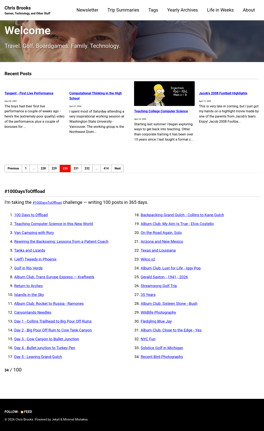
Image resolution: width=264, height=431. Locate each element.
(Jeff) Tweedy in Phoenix (35, 264)
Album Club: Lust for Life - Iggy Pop (171, 273)
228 (43, 173)
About (249, 10)
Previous (13, 173)
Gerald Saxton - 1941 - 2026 (164, 282)
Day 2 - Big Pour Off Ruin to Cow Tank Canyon (53, 335)
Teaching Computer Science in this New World (53, 229)
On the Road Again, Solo (161, 238)
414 (106, 173)
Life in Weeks (220, 10)
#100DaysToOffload (53, 207)
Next (118, 173)
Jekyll (56, 419)
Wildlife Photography (158, 317)
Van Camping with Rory (34, 238)
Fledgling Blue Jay (156, 326)
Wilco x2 (148, 264)
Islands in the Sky (29, 300)
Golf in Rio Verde (28, 273)
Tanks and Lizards (29, 255)
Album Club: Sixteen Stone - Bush (169, 309)
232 (87, 173)
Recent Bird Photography (162, 362)
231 (76, 173)
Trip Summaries (123, 10)
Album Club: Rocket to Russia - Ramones (49, 309)
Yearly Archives (182, 10)
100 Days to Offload (31, 220)
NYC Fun (148, 344)
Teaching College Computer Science (162, 113)
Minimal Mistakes (75, 419)
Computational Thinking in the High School (96, 95)
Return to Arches (28, 291)
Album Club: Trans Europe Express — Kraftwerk (54, 282)
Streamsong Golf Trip (159, 291)
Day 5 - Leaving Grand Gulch (38, 362)
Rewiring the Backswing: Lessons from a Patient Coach (61, 246)
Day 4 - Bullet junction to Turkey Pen (44, 353)
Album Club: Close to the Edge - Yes (171, 335)
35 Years (148, 300)
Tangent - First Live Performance (24, 95)
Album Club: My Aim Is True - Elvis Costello (177, 229)
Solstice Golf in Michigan (162, 353)
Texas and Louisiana (158, 255)
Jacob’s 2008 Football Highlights (221, 95)
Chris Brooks (27, 10)
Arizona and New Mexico (162, 246)
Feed (27, 412)
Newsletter (87, 10)
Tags (153, 10)
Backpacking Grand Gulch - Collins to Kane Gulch (182, 220)
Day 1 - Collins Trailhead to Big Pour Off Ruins (53, 326)
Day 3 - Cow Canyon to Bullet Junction (46, 344)
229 (54, 173)
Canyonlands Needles (32, 317)
